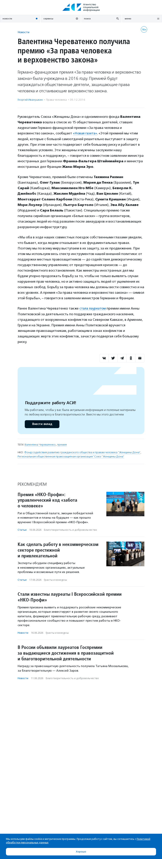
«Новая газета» (85, 133)
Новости (23, 32)
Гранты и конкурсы (55, 579)
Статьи (22, 529)
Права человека (56, 99)
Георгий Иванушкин (30, 99)
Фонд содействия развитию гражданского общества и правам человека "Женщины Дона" (82, 452)
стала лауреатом (93, 308)
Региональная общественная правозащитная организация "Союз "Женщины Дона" (71, 456)
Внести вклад (42, 424)
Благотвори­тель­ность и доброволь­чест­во (70, 529)
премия (62, 444)
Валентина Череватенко (40, 444)
